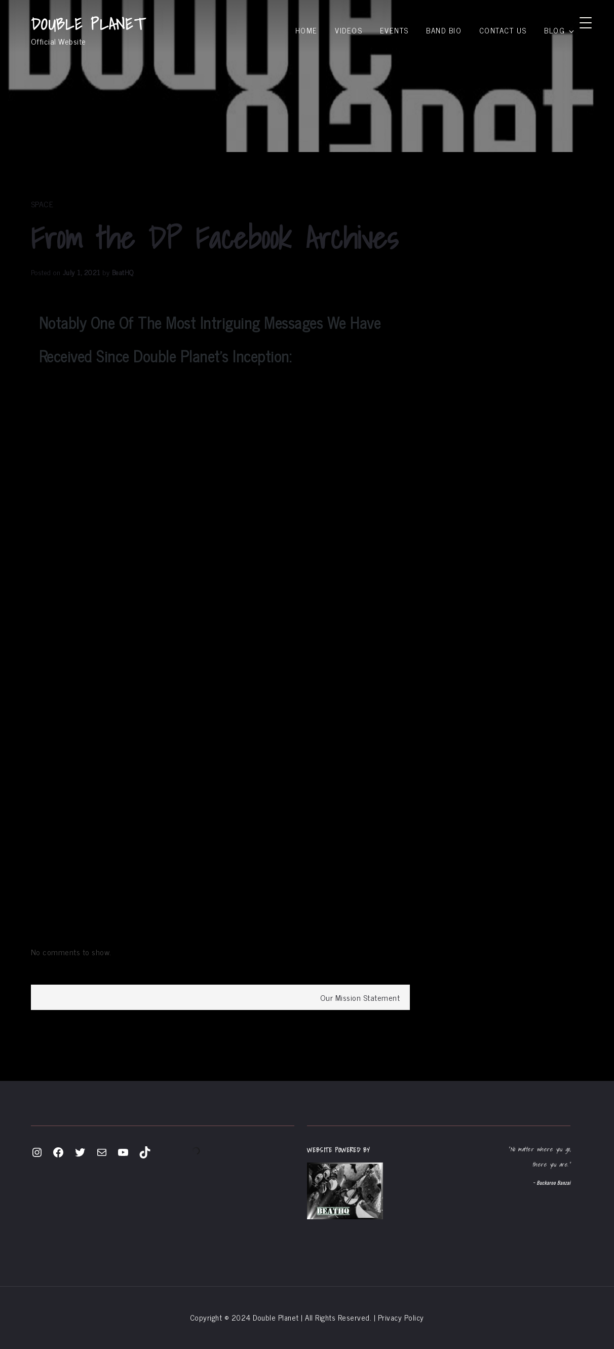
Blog (559, 30)
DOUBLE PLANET (88, 24)
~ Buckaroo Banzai (551, 1182)
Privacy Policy (401, 1317)
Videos (348, 30)
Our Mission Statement (360, 997)
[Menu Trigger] (585, 22)
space (42, 203)
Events (394, 30)
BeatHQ (123, 272)
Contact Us (503, 30)
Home (306, 30)
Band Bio (444, 30)
